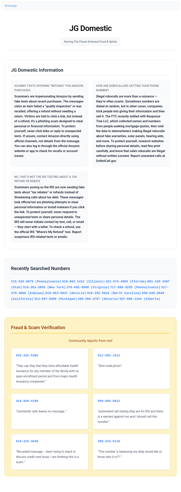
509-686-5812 (109, 400)
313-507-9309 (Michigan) (55, 299)
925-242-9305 (27, 355)
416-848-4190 (27, 400)
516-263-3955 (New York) (44, 287)
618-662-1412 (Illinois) (83, 281)
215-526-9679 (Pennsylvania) (36, 281)
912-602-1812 (109, 355)
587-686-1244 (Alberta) (139, 299)
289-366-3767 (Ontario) (98, 299)
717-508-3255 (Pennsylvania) (135, 287)
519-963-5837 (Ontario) (65, 293)
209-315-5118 (109, 440)
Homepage (11, 5)
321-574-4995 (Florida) (126, 281)
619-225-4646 (27, 440)
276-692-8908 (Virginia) (87, 287)
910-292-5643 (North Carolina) (114, 293)
